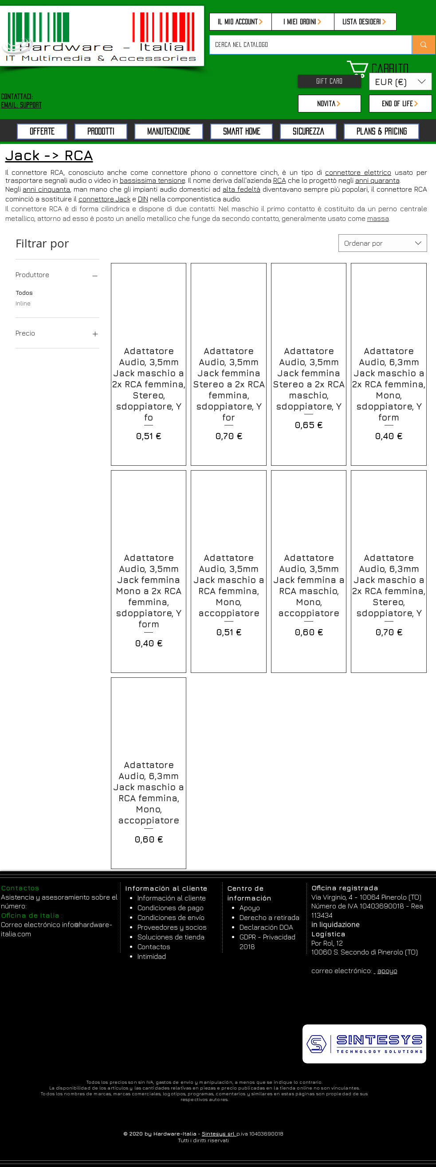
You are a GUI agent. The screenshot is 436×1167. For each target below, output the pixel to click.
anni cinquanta (46, 189)
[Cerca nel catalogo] (304, 44)
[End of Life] (400, 103)
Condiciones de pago (170, 908)
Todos (24, 291)
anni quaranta (377, 180)
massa (378, 218)
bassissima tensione (152, 180)
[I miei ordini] (302, 22)
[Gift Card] (329, 81)
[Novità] (329, 103)
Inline (23, 302)
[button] (391, 69)
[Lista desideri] (365, 22)
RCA (279, 180)
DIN (143, 199)
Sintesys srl (219, 1133)
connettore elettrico (358, 172)
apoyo (387, 970)
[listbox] (400, 81)
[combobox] (382, 243)
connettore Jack (104, 199)
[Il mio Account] (240, 22)
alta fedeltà (241, 189)
